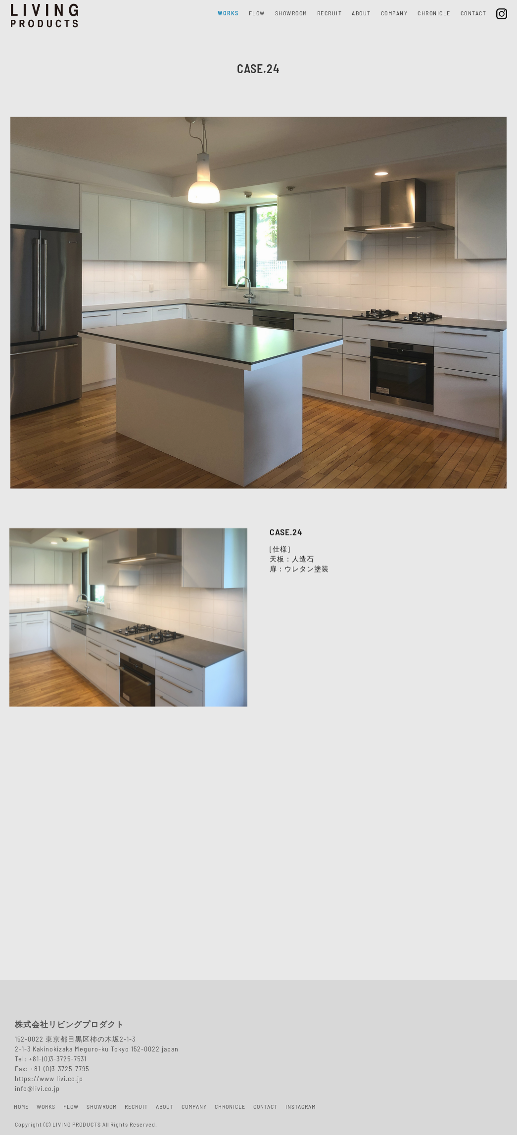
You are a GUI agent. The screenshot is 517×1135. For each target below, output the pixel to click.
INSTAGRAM (300, 1107)
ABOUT (361, 14)
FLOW (257, 14)
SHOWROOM (291, 14)
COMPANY (394, 14)
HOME (21, 1107)
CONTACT (474, 14)
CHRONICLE (434, 14)
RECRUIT (329, 14)
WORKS (228, 14)
